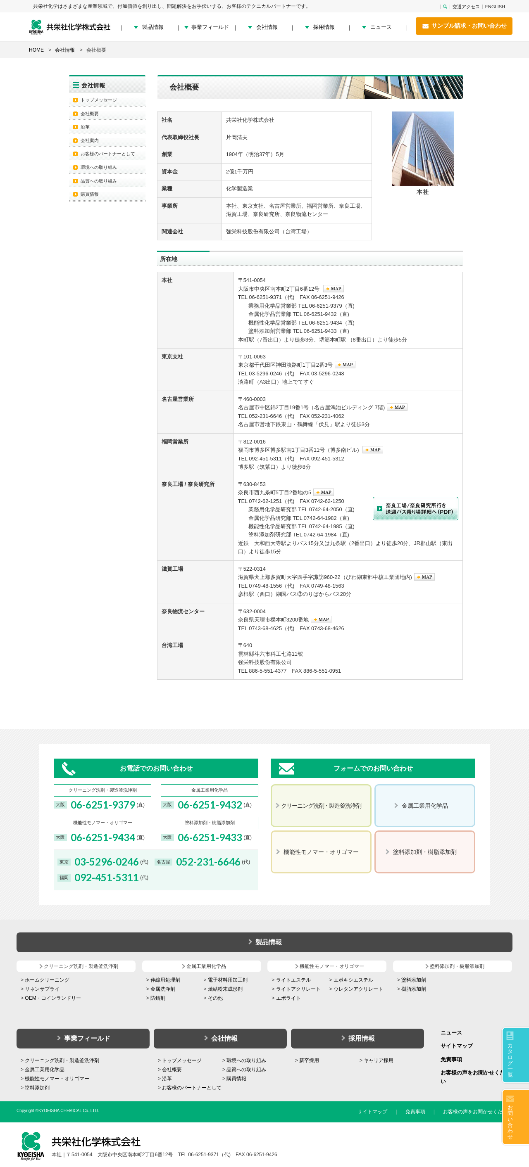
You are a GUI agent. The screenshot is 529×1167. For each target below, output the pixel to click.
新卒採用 (309, 1060)
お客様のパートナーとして (108, 153)
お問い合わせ (510, 1122)
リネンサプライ (42, 989)
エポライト (288, 998)
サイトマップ (457, 1046)
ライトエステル (293, 980)
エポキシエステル (353, 980)
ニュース (381, 27)
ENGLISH (495, 7)
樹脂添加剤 (413, 989)
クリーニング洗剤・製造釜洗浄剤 (62, 1060)
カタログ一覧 (510, 1060)
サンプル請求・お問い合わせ (464, 26)
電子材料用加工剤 (228, 980)
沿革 (85, 126)
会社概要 (90, 113)
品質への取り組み (99, 180)
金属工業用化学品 (44, 1069)
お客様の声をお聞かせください (477, 1112)
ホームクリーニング (47, 980)
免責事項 (451, 1059)
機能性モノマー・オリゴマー (57, 1079)
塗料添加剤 (413, 980)
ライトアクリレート (298, 989)
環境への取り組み (99, 167)
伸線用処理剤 (165, 980)
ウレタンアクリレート (358, 989)
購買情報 (90, 194)
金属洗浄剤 (162, 989)
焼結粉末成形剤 (225, 989)
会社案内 (90, 140)
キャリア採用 (378, 1060)
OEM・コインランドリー (53, 998)
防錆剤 (157, 998)
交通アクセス (466, 7)
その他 (215, 998)
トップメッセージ (99, 99)
